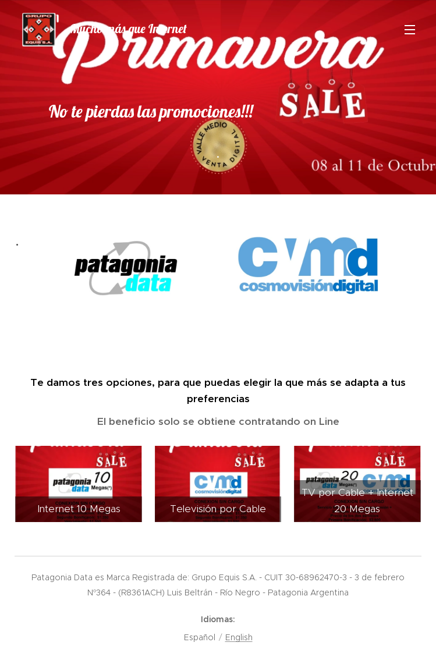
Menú (410, 29)
